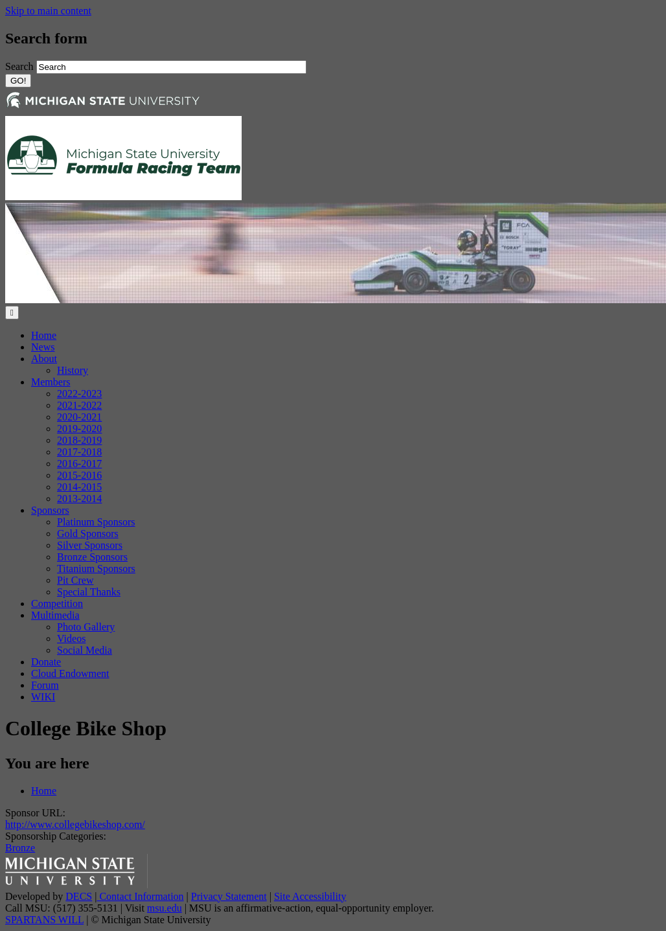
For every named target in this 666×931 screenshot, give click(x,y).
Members (50, 381)
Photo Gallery (86, 626)
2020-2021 (79, 416)
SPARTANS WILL (44, 919)
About (44, 358)
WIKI (43, 696)
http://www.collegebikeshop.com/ (75, 824)
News (42, 346)
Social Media (84, 650)
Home (43, 335)
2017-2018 (79, 451)
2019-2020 (79, 428)
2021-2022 (79, 405)
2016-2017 (79, 463)
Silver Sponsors (89, 545)
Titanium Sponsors (96, 568)
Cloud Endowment (70, 673)
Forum (45, 685)
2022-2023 (79, 393)
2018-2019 (79, 440)
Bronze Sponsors (92, 556)
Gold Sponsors (88, 533)
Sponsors (50, 510)
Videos (71, 638)
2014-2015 (79, 486)
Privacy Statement (229, 896)
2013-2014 (79, 498)
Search (20, 66)
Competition (57, 603)
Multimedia (55, 615)
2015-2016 (79, 475)
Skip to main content (48, 10)
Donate (46, 661)
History (72, 370)
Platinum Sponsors (96, 521)
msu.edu (164, 908)
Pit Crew (75, 580)
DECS (78, 896)
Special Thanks (89, 591)
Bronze (20, 847)
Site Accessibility (310, 896)
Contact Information (140, 896)
